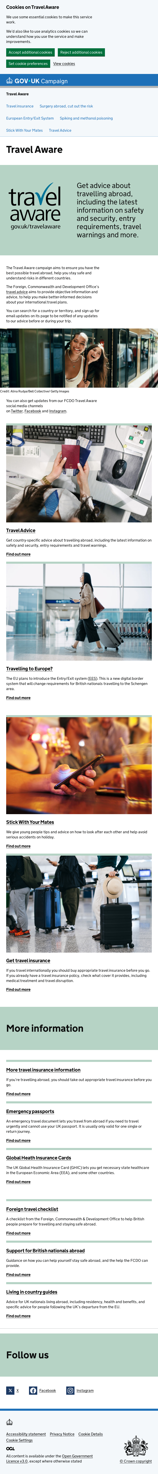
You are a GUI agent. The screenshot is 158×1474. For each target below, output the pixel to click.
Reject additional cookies (81, 52)
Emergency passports (30, 1111)
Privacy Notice (62, 1434)
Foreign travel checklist (32, 1209)
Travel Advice (60, 130)
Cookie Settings (19, 1440)
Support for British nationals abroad (45, 1251)
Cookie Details (90, 1434)
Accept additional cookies (30, 52)
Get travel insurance (28, 960)
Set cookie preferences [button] (28, 63)
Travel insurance (20, 106)
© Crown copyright (136, 1461)
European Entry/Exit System (30, 118)
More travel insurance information (43, 1070)
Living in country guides (31, 1292)
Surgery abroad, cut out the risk (67, 106)
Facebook (32, 411)
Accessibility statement (26, 1434)
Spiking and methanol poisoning (86, 118)
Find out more (18, 554)
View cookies (64, 64)
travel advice (17, 291)
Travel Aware (17, 94)
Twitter (17, 411)
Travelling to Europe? (29, 669)
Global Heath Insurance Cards (38, 1158)
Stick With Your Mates (24, 130)
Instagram (57, 411)
